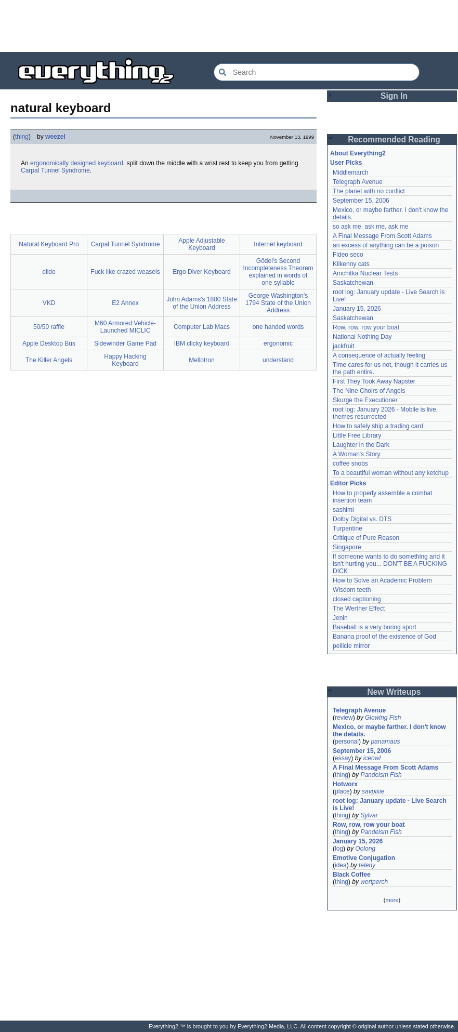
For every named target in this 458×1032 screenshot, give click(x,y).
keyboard (110, 163)
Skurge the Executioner (365, 400)
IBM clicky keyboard (202, 343)
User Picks (346, 162)
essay (343, 758)
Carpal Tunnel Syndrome (55, 170)
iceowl (372, 758)
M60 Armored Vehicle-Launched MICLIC (125, 327)
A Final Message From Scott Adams (382, 236)
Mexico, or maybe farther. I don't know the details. (389, 730)
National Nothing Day (362, 336)
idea (341, 865)
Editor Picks (348, 483)
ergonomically (49, 163)
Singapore (347, 547)
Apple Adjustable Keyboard (201, 244)
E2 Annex (125, 303)
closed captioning (357, 599)
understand (278, 360)
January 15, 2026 (357, 308)
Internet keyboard (278, 244)
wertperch (374, 881)
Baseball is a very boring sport (374, 627)
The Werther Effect (359, 608)
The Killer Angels (48, 360)
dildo (48, 271)
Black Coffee (352, 874)
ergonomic (278, 343)
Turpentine (347, 528)
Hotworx (345, 784)
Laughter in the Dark (361, 444)
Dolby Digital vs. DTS (362, 519)
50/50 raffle (48, 326)
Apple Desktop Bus (48, 343)
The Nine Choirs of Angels (369, 390)
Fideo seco (348, 254)
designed (83, 163)
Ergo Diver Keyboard (201, 271)
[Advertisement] (229, 26)
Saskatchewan (353, 282)
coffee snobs (350, 463)
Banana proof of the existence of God (384, 636)
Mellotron (201, 360)
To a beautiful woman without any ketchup (391, 473)
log (339, 848)
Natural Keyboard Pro (48, 244)
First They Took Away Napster (374, 381)
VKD (49, 303)
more (391, 900)
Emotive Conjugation (364, 858)
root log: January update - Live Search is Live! (390, 804)
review (344, 717)
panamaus (385, 741)
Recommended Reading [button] (394, 139)
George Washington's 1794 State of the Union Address (278, 303)
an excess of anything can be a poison (386, 245)
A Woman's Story (356, 454)
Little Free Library (357, 435)
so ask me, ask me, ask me (370, 226)
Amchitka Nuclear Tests (365, 273)
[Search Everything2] (317, 72)
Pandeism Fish (380, 774)
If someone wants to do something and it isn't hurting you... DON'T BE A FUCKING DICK (390, 564)
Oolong (365, 848)
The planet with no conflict (369, 191)
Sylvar (368, 815)
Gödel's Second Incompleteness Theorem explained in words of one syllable (278, 271)
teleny (367, 865)
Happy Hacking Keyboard (125, 360)
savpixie (373, 791)
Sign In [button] (394, 95)
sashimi (343, 509)
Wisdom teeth (352, 589)
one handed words (278, 326)
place (342, 791)
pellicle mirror (351, 646)
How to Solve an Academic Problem (382, 580)
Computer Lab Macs (202, 326)
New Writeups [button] (394, 691)
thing (22, 136)
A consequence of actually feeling (379, 355)
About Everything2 (358, 153)
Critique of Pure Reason (366, 537)
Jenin (340, 617)
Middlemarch (351, 172)
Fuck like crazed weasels (125, 271)
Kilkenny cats (351, 264)
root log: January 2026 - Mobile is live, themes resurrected (385, 413)
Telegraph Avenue (358, 182)
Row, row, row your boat (366, 327)
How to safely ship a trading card (378, 426)
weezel (55, 136)
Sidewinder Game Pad (125, 343)
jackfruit (343, 346)
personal (347, 741)
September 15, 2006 (361, 200)
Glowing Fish (383, 717)
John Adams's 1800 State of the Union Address (201, 303)
